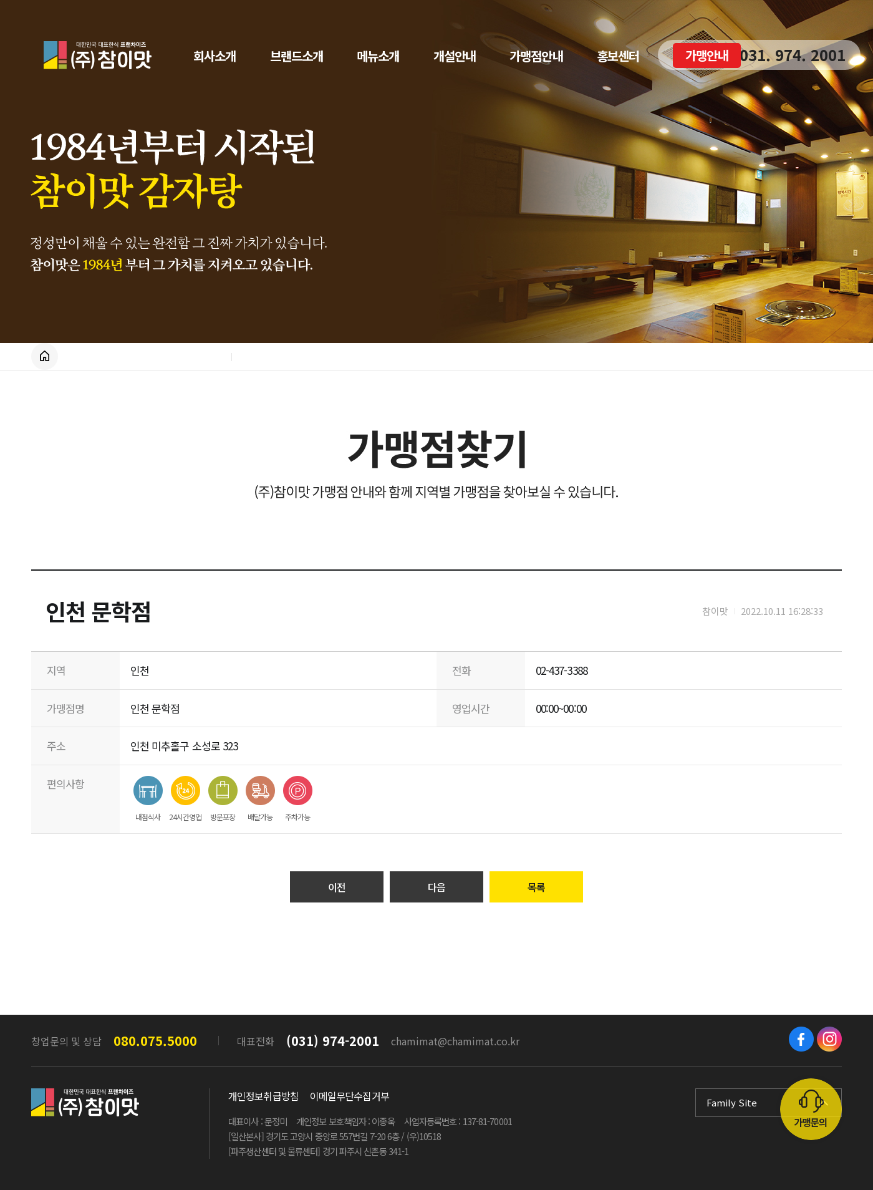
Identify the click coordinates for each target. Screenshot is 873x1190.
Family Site (732, 1102)
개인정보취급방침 (263, 1095)
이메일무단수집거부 (349, 1095)
